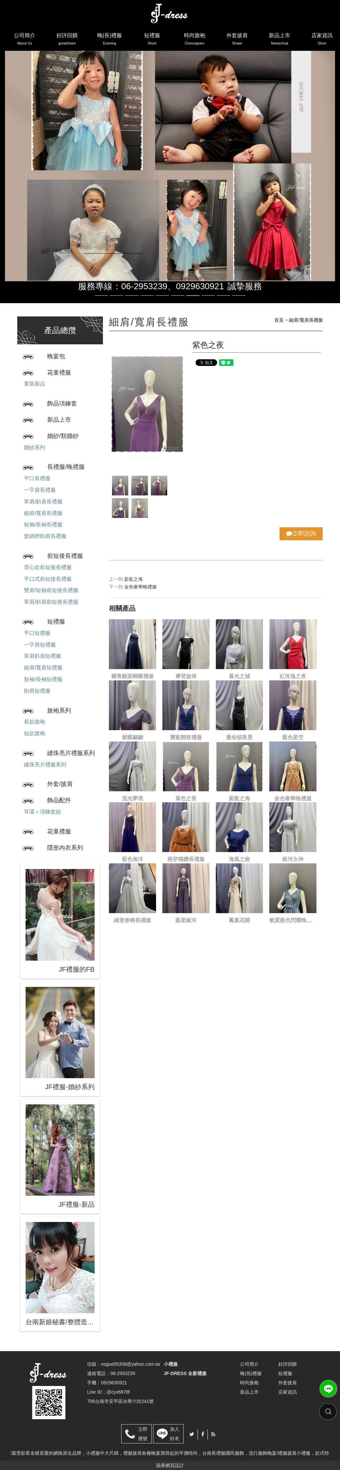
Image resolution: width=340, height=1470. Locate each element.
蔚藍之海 (133, 579)
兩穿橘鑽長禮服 (186, 859)
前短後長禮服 (65, 556)
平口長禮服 (37, 478)
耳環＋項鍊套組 (42, 812)
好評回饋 (67, 40)
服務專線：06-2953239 (122, 286)
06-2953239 (122, 1373)
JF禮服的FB (77, 969)
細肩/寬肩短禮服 (43, 667)
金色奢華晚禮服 (140, 586)
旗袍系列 (59, 710)
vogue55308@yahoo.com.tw (130, 1364)
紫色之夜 (186, 798)
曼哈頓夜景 (239, 737)
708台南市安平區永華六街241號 (120, 1401)
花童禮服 (59, 372)
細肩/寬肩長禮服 (43, 513)
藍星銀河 (186, 920)
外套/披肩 (60, 784)
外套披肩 (237, 40)
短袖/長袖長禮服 (43, 524)
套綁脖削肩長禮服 (45, 536)
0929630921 (200, 286)
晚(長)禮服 (109, 40)
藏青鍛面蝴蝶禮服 (132, 676)
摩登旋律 (186, 676)
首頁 (279, 320)
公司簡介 (24, 40)
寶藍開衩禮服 (186, 737)
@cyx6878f (118, 1392)
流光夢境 (132, 798)
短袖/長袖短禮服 (43, 679)
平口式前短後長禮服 (48, 579)
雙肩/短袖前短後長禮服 (51, 590)
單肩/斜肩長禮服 (43, 501)
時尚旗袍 (194, 40)
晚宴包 (56, 356)
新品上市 (279, 40)
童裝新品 (34, 384)
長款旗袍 (34, 722)
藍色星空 (292, 737)
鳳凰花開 (239, 920)
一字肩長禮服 (40, 490)
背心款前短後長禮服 (48, 567)
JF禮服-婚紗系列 (70, 1086)
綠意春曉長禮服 (132, 920)
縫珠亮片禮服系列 (71, 753)
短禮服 (152, 40)
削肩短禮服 (37, 691)
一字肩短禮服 (40, 645)
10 (238, 295)
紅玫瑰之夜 (293, 676)
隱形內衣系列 (65, 847)
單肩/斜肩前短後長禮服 (51, 602)
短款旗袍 (34, 733)
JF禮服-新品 (76, 1204)
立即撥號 (142, 1434)
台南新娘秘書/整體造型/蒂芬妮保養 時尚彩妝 (60, 1322)
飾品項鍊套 (62, 403)
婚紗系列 (34, 447)
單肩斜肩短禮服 (42, 656)
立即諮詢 (301, 533)
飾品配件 (59, 800)
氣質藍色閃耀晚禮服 (293, 920)
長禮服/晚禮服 (66, 467)
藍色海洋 (132, 859)
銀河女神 (292, 859)
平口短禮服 (37, 633)
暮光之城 (239, 676)
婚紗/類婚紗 (63, 436)
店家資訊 (322, 40)
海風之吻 (239, 859)
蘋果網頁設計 (170, 1465)
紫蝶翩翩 (132, 737)
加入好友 (174, 1434)
